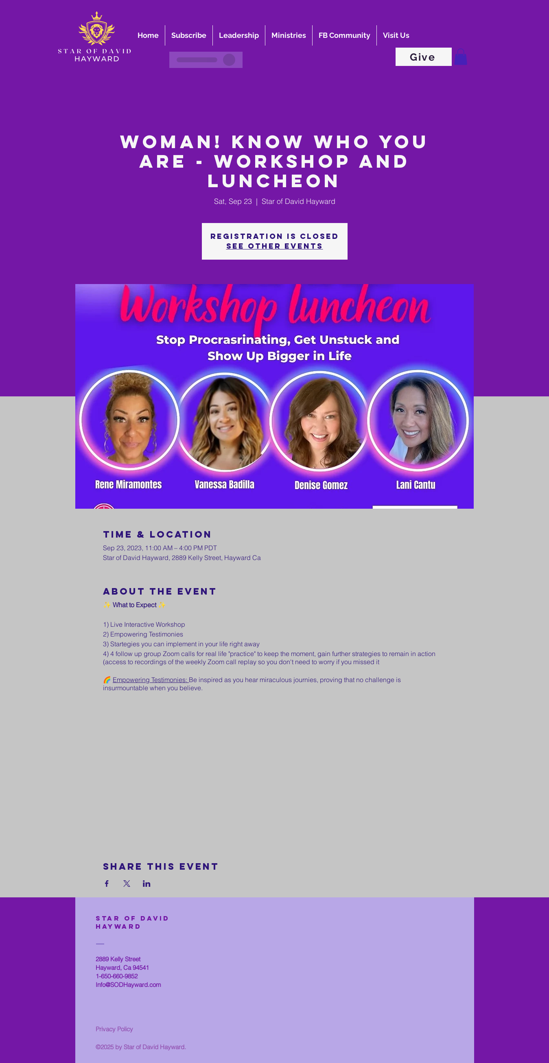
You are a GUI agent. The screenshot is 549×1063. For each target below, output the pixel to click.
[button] (461, 56)
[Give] (424, 57)
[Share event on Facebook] (107, 883)
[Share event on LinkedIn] (147, 883)
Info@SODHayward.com (128, 985)
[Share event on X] (127, 883)
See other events (274, 246)
